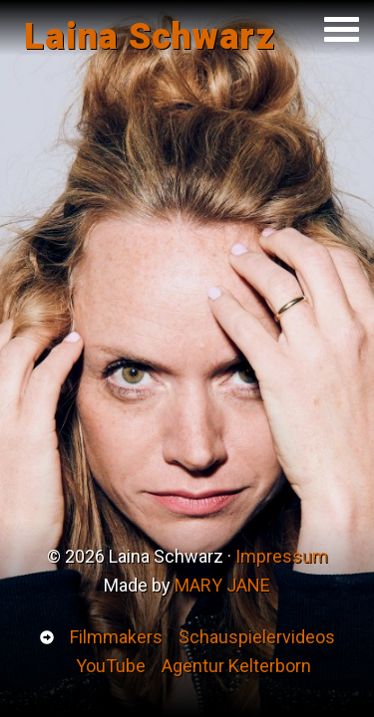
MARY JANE (222, 585)
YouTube (111, 665)
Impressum (281, 556)
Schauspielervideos (257, 636)
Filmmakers (116, 636)
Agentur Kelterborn (236, 665)
